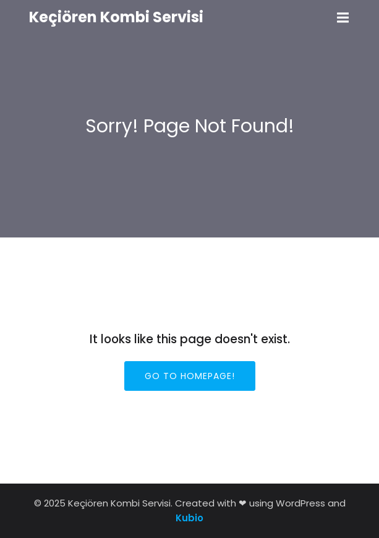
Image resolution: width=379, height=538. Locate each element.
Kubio (189, 517)
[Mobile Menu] (343, 18)
